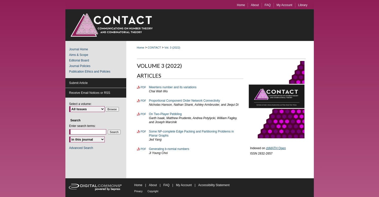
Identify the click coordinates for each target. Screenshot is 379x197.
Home (140, 47)
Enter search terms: (82, 126)
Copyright (153, 191)
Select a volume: (80, 104)
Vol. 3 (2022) (172, 47)
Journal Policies (80, 66)
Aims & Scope (78, 55)
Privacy (138, 191)
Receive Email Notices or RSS (89, 93)
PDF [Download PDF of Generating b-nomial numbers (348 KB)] (143, 148)
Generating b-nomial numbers (169, 149)
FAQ (166, 185)
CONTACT (154, 47)
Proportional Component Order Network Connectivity (184, 100)
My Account (184, 185)
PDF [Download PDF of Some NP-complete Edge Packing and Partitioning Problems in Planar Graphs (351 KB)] (143, 131)
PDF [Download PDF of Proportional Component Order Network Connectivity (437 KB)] (143, 100)
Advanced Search (81, 148)
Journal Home (78, 49)
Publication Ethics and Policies (90, 71)
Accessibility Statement (213, 185)
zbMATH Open (276, 148)
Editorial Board (79, 60)
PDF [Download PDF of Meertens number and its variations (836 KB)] (143, 87)
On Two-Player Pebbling (165, 114)
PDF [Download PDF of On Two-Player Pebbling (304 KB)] (143, 114)
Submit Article (78, 83)
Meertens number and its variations (172, 87)
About (153, 185)
